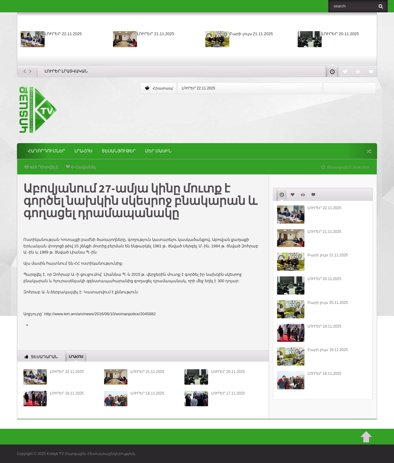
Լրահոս (83, 151)
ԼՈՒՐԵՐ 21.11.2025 (155, 33)
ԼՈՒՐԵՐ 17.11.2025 (228, 393)
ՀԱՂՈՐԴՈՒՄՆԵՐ (46, 151)
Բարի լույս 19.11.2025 (328, 350)
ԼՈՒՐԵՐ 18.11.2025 (147, 393)
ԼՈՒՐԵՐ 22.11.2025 (63, 33)
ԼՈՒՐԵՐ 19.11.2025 (66, 393)
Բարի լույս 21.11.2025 (251, 33)
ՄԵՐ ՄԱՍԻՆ (158, 151)
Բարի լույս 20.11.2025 (328, 302)
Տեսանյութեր (119, 151)
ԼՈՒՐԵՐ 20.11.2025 (340, 33)
